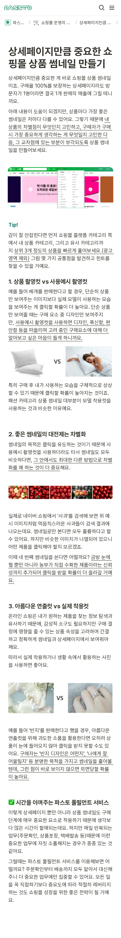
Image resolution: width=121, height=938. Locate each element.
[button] (101, 7)
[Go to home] (18, 8)
